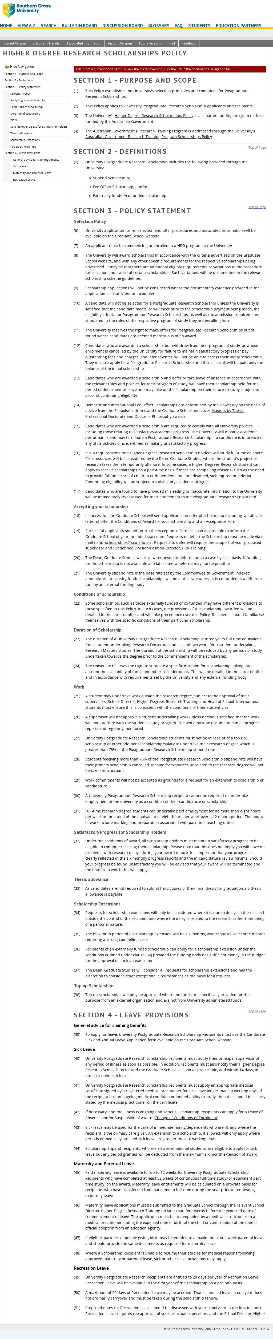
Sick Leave (19, 166)
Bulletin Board (79, 25)
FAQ (179, 25)
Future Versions (150, 43)
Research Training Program (162, 131)
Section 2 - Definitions (19, 80)
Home (6, 25)
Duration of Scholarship (25, 113)
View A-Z (26, 25)
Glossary (158, 25)
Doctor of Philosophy (153, 416)
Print (171, 43)
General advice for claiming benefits (36, 159)
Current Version (14, 43)
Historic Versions (120, 43)
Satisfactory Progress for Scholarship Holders (38, 126)
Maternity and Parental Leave (32, 173)
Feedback (189, 43)
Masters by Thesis (227, 410)
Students (199, 25)
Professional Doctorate (105, 416)
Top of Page (257, 147)
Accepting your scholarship (27, 100)
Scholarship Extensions (25, 140)
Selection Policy (20, 93)
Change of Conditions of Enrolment (186, 1117)
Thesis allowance (21, 133)
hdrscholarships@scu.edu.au (125, 542)
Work (13, 120)
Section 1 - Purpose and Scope (24, 74)
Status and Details (46, 43)
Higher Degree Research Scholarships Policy (154, 115)
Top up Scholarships (23, 146)
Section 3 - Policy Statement (23, 87)
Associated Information (83, 43)
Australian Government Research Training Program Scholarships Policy (148, 136)
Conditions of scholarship (26, 107)
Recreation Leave (24, 179)
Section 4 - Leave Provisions (22, 153)
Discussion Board (122, 25)
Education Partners (239, 25)
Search (49, 25)
